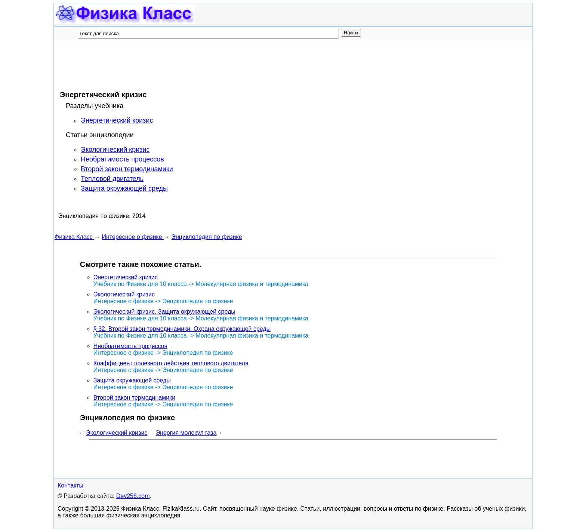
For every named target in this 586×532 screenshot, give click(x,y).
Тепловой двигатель (112, 178)
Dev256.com (133, 496)
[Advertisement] (191, 65)
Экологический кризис (115, 149)
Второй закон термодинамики (127, 169)
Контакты (70, 485)
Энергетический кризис (117, 120)
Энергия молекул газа (186, 433)
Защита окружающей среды (124, 188)
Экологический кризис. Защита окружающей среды (164, 311)
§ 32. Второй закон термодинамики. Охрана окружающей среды (182, 329)
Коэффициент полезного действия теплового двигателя (171, 363)
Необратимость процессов (122, 159)
